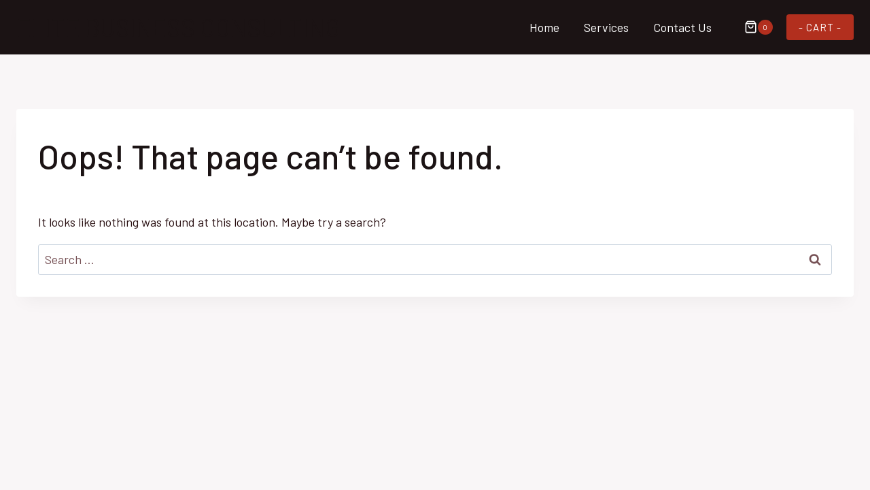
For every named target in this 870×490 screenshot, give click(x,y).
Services (606, 27)
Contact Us (682, 27)
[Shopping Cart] (752, 27)
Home (544, 27)
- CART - (820, 27)
